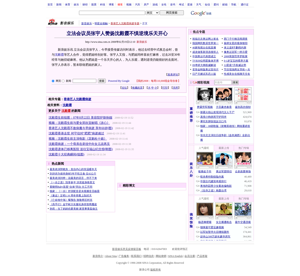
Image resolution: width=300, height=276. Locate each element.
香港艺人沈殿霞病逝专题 (125, 23)
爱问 (216, 4)
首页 (50, 4)
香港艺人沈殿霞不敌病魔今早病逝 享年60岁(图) (81, 128)
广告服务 (124, 256)
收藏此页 (137, 87)
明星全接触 (101, 23)
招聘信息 (148, 256)
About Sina (111, 256)
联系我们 (136, 256)
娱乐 (76, 4)
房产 (146, 4)
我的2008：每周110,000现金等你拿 (158, 80)
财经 (85, 4)
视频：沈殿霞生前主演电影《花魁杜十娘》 (78, 138)
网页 (58, 80)
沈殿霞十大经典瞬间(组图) (66, 154)
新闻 (58, 4)
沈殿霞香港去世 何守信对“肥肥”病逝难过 (76, 133)
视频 (129, 4)
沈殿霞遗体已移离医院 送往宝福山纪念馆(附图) (81, 149)
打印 (165, 87)
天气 (198, 4)
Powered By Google (119, 80)
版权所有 (155, 269)
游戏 (155, 4)
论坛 (124, 87)
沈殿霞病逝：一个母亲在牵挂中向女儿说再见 (79, 144)
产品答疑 (202, 256)
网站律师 (161, 256)
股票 (93, 4)
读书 (172, 4)
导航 (233, 4)
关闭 (175, 87)
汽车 (137, 4)
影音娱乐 (86, 23)
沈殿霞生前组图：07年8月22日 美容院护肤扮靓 (80, 117)
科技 (102, 4)
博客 (111, 4)
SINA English (175, 256)
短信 (207, 4)
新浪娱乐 (142, 41)
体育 (67, 4)
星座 (190, 4)
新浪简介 (98, 256)
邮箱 (225, 4)
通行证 (245, 4)
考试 (181, 4)
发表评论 (173, 74)
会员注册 (189, 256)
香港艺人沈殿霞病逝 (77, 99)
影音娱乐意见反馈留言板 (126, 249)
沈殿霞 (67, 105)
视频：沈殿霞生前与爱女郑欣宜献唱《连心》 (79, 123)
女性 (164, 4)
